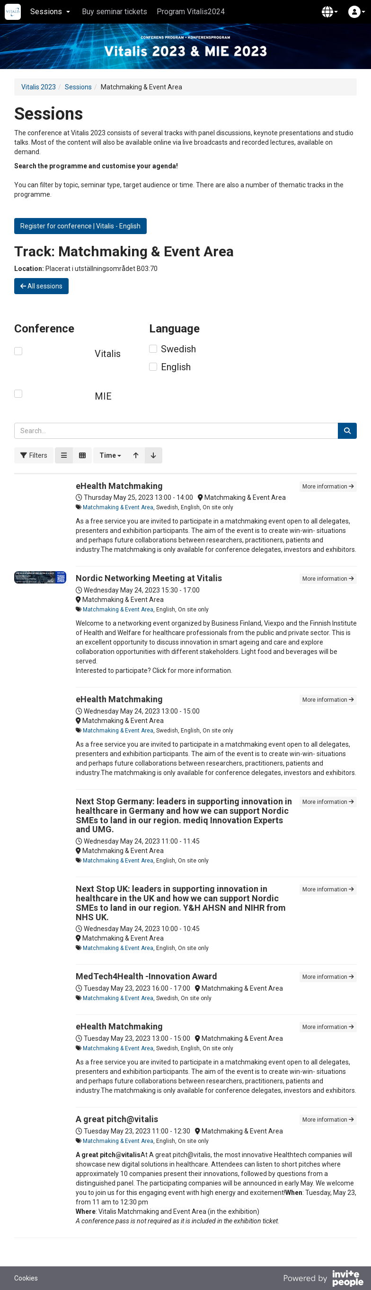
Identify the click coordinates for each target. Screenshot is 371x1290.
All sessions (41, 286)
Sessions (78, 87)
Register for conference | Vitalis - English (80, 226)
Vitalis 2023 (38, 87)
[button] (330, 12)
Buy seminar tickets (114, 11)
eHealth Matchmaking (119, 486)
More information (328, 486)
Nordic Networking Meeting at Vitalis (149, 578)
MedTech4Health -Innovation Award (146, 976)
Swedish (178, 349)
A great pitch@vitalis (117, 1119)
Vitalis (108, 353)
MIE (103, 396)
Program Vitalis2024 (191, 11)
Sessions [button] (50, 11)
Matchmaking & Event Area (118, 507)
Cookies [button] (26, 1278)
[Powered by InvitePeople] (323, 1279)
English (176, 367)
